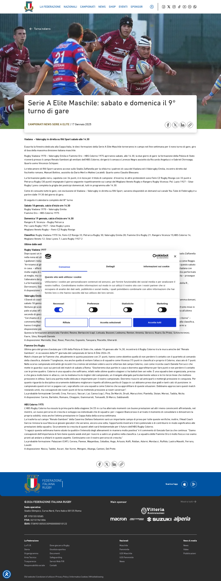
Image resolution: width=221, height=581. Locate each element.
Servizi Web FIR (57, 561)
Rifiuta (66, 322)
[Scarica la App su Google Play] (194, 484)
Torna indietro (39, 29)
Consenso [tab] (64, 267)
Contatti (53, 565)
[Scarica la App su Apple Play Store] (184, 484)
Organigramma (31, 553)
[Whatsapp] (195, 7)
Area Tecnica (30, 557)
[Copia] (190, 125)
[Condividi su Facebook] (168, 125)
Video (185, 549)
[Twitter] (169, 7)
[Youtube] (184, 7)
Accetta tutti (154, 322)
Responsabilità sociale (34, 565)
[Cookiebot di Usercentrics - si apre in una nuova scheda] (155, 256)
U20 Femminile (127, 557)
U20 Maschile (126, 553)
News (48, 124)
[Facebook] (163, 7)
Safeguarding (56, 557)
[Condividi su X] (175, 125)
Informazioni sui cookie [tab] (157, 266)
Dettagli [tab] (110, 266)
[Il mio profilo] (151, 6)
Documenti (55, 553)
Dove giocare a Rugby (60, 545)
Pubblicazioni (189, 553)
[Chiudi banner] (175, 256)
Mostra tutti (189, 501)
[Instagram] (174, 7)
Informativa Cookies (79, 576)
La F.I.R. (27, 545)
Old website (29, 576)
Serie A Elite (61, 124)
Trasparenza (30, 561)
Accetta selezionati (110, 322)
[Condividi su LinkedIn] (183, 125)
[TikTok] (179, 7)
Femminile (124, 549)
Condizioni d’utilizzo (45, 576)
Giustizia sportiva (58, 549)
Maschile (124, 545)
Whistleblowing (96, 576)
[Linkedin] (190, 7)
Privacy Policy (62, 576)
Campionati (36, 124)
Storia (27, 549)
